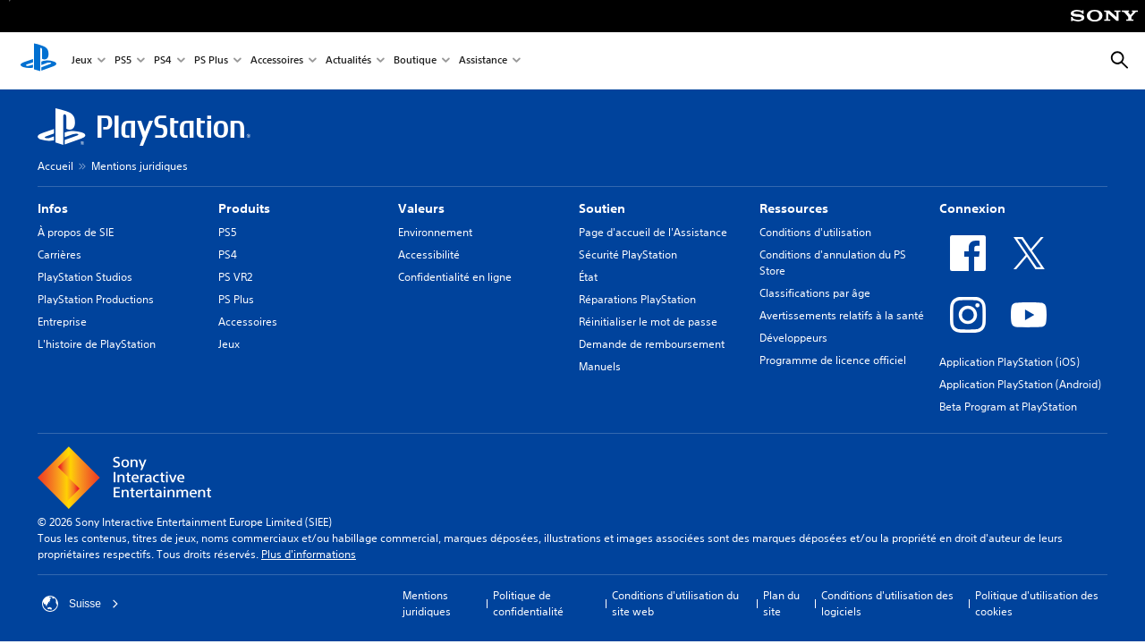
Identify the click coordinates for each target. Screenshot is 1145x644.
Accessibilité (429, 254)
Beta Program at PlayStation (1008, 406)
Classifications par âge (814, 293)
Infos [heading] (53, 208)
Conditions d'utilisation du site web (675, 603)
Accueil (55, 166)
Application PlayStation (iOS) (1009, 361)
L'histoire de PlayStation (97, 344)
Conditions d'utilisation (815, 232)
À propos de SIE (76, 232)
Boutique (415, 61)
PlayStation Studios (85, 276)
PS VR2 (235, 276)
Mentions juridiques (139, 166)
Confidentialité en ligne (455, 276)
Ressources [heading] (793, 208)
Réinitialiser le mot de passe (648, 321)
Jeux (82, 61)
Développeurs (793, 337)
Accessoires (276, 61)
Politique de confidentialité (528, 603)
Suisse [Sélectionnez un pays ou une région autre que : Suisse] (80, 603)
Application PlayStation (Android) (1020, 384)
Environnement (435, 232)
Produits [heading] (244, 208)
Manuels (600, 366)
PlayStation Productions (96, 299)
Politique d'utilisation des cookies (1036, 603)
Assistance (483, 61)
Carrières (59, 254)
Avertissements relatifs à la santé (841, 315)
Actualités (348, 61)
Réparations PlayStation (637, 299)
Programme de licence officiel (832, 360)
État (588, 276)
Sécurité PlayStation (628, 254)
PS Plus (211, 61)
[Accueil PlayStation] (38, 61)
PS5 (122, 61)
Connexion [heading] (972, 208)
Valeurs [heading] (421, 208)
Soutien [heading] (602, 208)
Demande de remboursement (652, 344)
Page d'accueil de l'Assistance (653, 232)
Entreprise (62, 321)
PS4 (163, 61)
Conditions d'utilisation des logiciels (887, 603)
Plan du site (781, 603)
